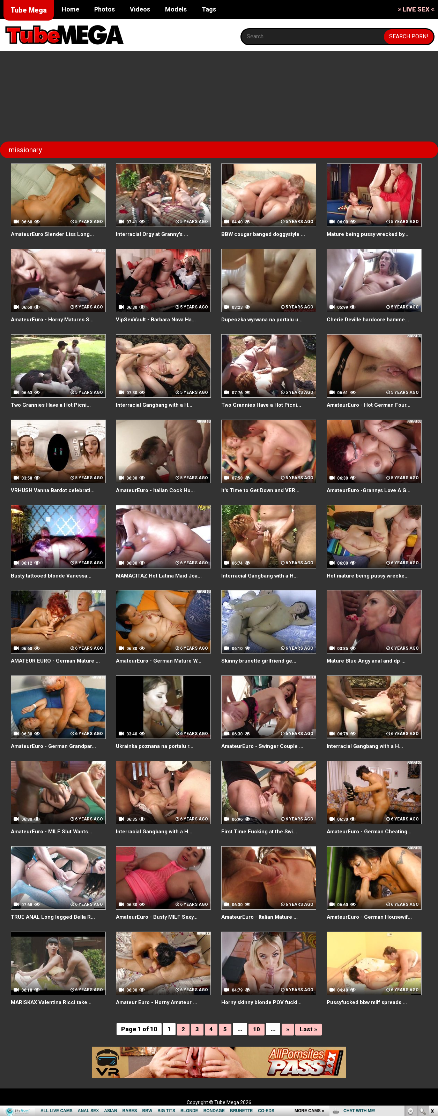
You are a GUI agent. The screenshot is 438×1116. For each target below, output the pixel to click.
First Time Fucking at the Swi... (261, 831)
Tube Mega (28, 10)
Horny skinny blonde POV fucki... (263, 1002)
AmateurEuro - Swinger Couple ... (265, 746)
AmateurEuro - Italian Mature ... (262, 917)
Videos (140, 9)
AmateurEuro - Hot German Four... (371, 405)
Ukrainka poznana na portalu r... (157, 746)
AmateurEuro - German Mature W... (162, 660)
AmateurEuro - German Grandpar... (56, 746)
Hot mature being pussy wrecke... (371, 575)
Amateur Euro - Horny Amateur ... (159, 1002)
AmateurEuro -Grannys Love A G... (371, 490)
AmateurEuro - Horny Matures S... (55, 319)
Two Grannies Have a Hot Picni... (53, 405)
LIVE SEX (416, 9)
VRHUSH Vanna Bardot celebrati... (55, 490)
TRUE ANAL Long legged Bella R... (55, 917)
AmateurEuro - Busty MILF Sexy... (159, 917)
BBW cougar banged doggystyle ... (266, 234)
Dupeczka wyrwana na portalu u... (265, 319)
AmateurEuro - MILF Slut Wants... (54, 831)
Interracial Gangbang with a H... (156, 405)
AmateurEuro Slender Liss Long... (55, 234)
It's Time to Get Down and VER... (262, 490)
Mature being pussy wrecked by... (370, 234)
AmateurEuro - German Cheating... (372, 831)
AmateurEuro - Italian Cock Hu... (157, 490)
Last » (308, 1029)
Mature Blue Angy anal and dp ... (368, 660)
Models (176, 9)
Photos (104, 9)
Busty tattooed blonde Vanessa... (54, 575)
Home (70, 9)
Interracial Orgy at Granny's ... (155, 234)
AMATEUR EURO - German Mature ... (58, 660)
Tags (209, 9)
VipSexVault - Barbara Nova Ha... (158, 319)
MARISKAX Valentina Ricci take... (53, 1002)
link (432, 1007)
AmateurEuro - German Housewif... (372, 917)
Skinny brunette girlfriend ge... (261, 660)
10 (256, 1029)
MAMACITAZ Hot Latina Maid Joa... (161, 575)
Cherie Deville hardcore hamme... (371, 319)
